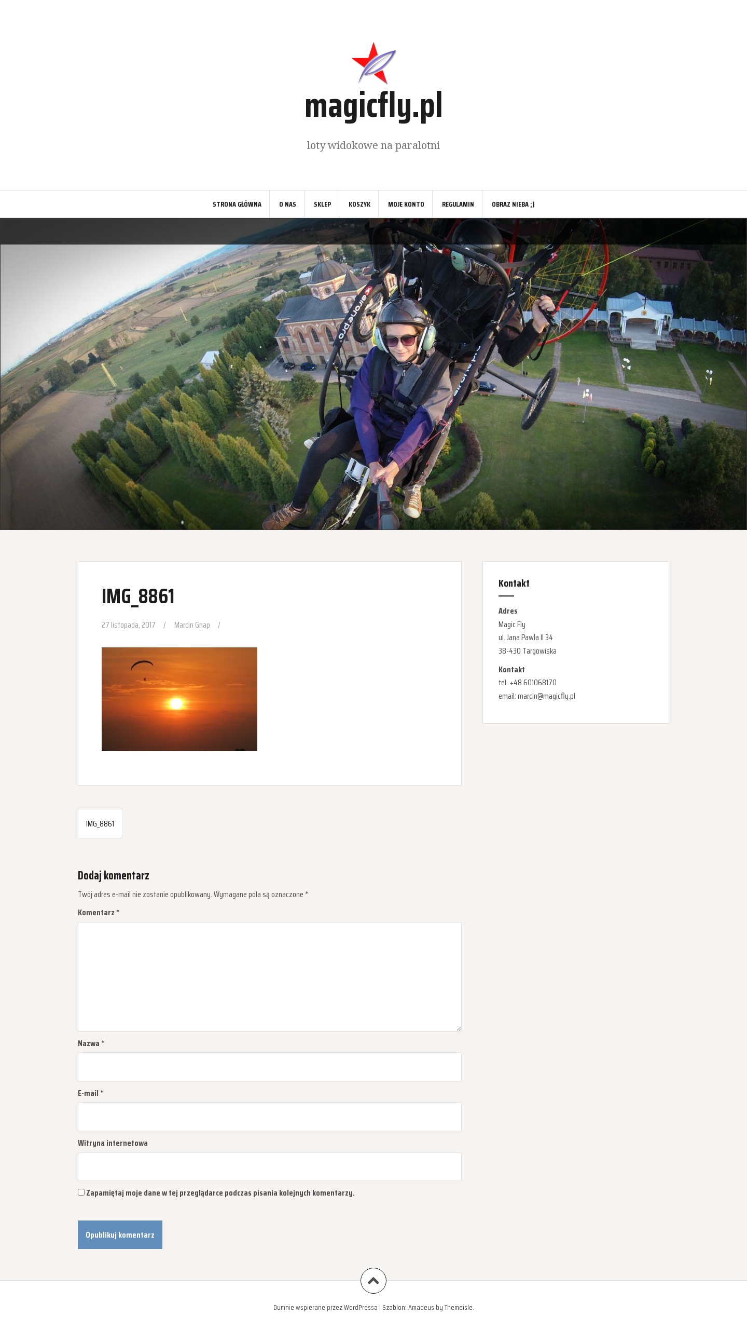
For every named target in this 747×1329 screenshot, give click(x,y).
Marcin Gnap (192, 624)
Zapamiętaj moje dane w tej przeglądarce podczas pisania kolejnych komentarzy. (220, 1192)
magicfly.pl (374, 104)
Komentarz (99, 912)
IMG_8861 (100, 823)
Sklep (322, 204)
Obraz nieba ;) (513, 204)
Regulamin (458, 204)
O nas (287, 204)
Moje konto (406, 204)
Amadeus (421, 1307)
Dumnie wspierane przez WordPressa (325, 1307)
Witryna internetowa (113, 1142)
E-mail (91, 1093)
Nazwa (91, 1043)
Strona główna (237, 204)
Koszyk (359, 204)
